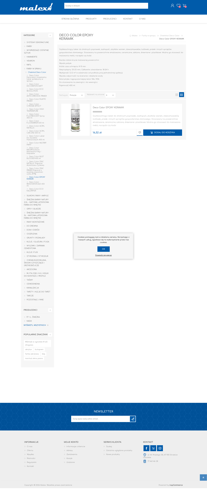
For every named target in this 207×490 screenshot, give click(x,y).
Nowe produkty (113, 456)
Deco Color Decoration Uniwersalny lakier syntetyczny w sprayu (36, 80)
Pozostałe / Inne (35, 301)
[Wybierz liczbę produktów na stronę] (110, 97)
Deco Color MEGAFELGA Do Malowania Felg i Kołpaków (34, 152)
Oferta (30, 452)
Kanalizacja (33, 290)
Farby (29, 48)
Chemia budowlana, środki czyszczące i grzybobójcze (35, 264)
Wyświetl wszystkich (35, 327)
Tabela (176, 96)
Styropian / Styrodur (37, 258)
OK (103, 249)
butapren (39, 351)
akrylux (28, 351)
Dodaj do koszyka (164, 134)
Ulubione (71, 464)
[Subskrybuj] (101, 420)
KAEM (29, 323)
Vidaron (31, 63)
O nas (29, 448)
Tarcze (30, 298)
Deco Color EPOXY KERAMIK (108, 109)
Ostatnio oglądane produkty (119, 452)
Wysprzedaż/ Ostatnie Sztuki (36, 53)
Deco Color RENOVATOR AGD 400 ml (36, 186)
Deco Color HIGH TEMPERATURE (35, 112)
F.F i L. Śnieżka (33, 319)
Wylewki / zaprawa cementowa (34, 249)
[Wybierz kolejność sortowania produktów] (77, 97)
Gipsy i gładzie (34, 211)
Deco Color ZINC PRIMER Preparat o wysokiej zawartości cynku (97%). (35, 173)
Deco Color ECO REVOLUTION (35, 92)
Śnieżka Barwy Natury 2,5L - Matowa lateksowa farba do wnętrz (36, 204)
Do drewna (32, 228)
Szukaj (109, 448)
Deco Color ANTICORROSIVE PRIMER (37, 97)
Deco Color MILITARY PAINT (36, 145)
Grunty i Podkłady (36, 240)
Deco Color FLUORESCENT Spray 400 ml (36, 118)
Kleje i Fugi (32, 254)
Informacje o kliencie (76, 448)
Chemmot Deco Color (37, 74)
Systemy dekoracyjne (38, 44)
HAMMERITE (32, 59)
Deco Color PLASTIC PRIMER (36, 102)
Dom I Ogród (33, 232)
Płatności (31, 460)
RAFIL (29, 67)
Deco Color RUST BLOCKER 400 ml (35, 159)
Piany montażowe (35, 224)
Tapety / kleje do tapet (38, 294)
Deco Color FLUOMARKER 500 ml (35, 124)
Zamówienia (72, 456)
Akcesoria (32, 271)
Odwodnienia (33, 286)
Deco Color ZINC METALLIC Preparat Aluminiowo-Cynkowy (35, 165)
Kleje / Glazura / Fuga (38, 244)
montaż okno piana (34, 360)
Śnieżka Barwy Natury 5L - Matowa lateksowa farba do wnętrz (36, 217)
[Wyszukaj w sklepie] (106, 7)
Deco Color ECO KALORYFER (35, 192)
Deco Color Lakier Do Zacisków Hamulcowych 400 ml (36, 139)
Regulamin (31, 464)
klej (43, 356)
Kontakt (30, 468)
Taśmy (30, 282)
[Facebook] (146, 450)
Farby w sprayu (34, 71)
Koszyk (183, 6)
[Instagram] (160, 450)
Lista (181, 96)
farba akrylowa (32, 356)
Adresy (70, 452)
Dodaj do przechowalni (140, 134)
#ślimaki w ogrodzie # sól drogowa (36, 345)
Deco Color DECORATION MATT (35, 87)
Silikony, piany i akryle (38, 197)
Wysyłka (30, 456)
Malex (134, 37)
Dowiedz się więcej (103, 255)
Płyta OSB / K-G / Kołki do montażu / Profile (36, 276)
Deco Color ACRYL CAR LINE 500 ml (36, 134)
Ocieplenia (32, 236)
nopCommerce (176, 487)
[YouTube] (153, 450)
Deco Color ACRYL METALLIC (36, 129)
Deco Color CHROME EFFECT (34, 107)
